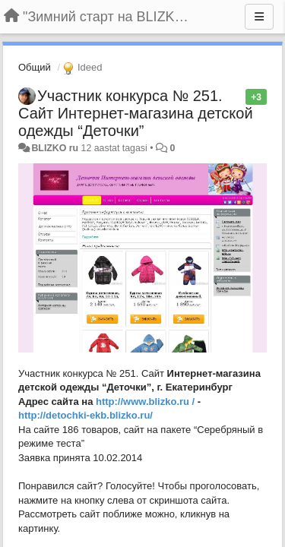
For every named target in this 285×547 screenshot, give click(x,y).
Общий (34, 67)
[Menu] (259, 17)
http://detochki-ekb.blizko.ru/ (85, 415)
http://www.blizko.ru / (145, 401)
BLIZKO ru (56, 148)
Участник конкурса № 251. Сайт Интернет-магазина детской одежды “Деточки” (135, 113)
